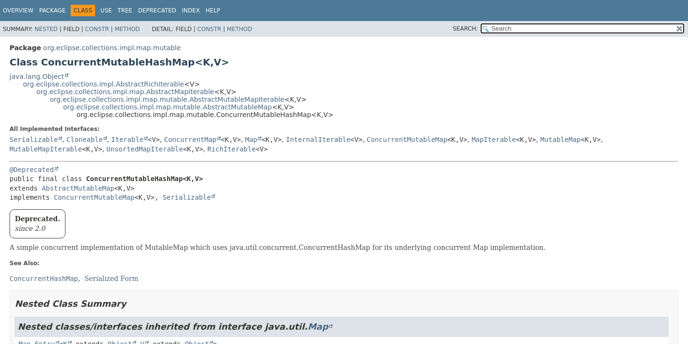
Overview (18, 10)
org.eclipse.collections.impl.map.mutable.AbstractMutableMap (167, 107)
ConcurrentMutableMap (407, 139)
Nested (45, 29)
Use (106, 10)
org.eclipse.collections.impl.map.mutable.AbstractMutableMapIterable (167, 99)
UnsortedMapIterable (145, 149)
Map (251, 139)
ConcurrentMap (190, 139)
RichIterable (231, 149)
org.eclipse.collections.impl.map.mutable (112, 48)
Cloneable (84, 139)
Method (127, 29)
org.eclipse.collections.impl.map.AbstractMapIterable (125, 92)
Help (212, 10)
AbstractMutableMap (78, 188)
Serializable (34, 139)
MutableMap (560, 139)
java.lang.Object (37, 76)
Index (191, 10)
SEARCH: (465, 28)
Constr (97, 29)
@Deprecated (32, 169)
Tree (125, 10)
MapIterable (494, 139)
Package (52, 10)
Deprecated (157, 10)
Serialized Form (112, 278)
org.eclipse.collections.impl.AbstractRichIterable (103, 84)
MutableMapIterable (46, 149)
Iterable (127, 139)
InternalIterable (318, 139)
